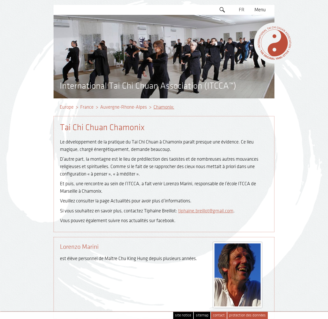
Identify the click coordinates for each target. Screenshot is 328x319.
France (87, 107)
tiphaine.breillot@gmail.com (205, 210)
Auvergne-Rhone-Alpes (123, 107)
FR (241, 9)
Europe (67, 107)
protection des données (247, 315)
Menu (260, 9)
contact (219, 315)
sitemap (202, 315)
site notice (183, 315)
